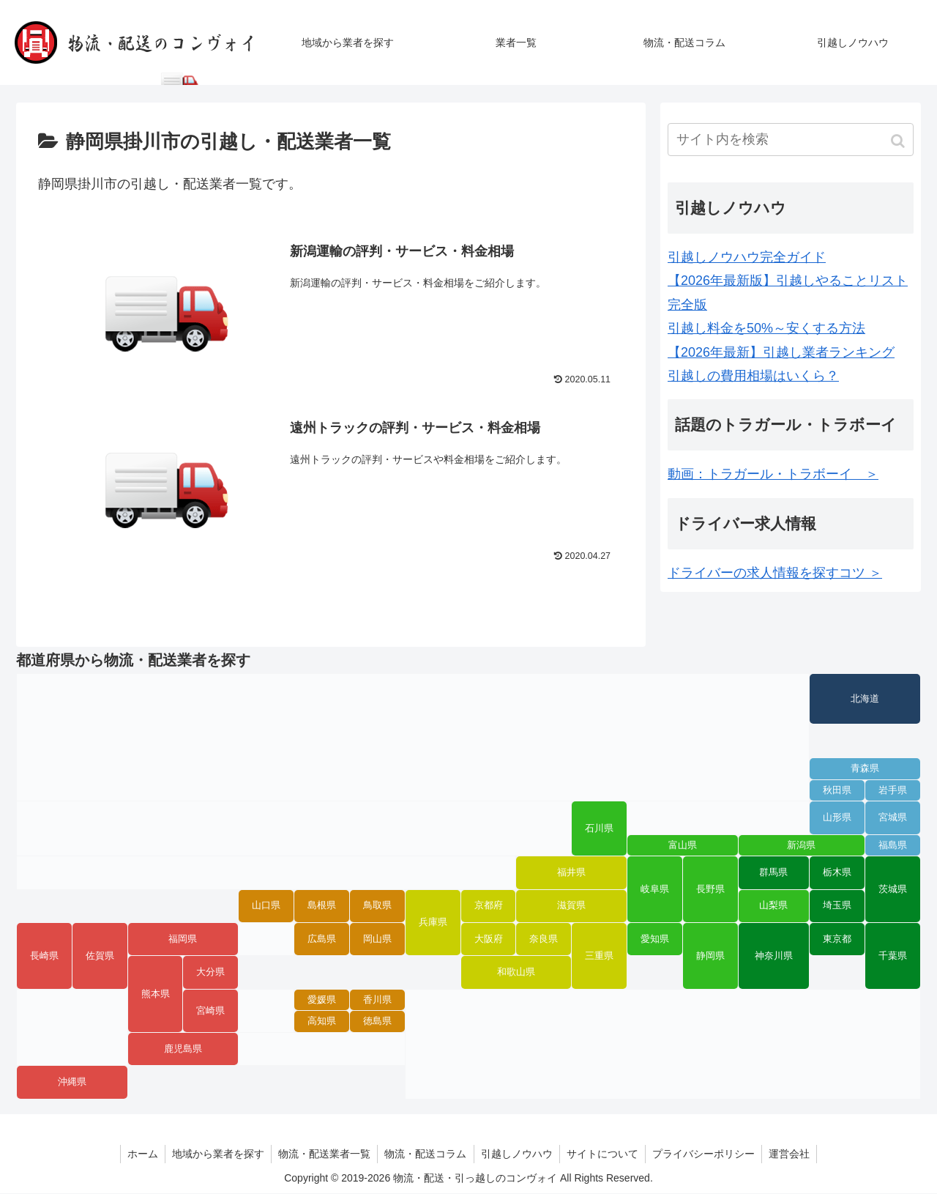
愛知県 (655, 939)
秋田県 (837, 790)
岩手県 (892, 790)
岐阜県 (655, 889)
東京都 (837, 939)
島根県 (321, 906)
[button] (899, 141)
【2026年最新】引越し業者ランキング (781, 352)
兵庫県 (433, 923)
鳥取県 (377, 906)
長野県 (710, 889)
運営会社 (794, 1154)
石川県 (599, 828)
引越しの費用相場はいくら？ (753, 375)
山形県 (837, 818)
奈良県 (543, 939)
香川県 (377, 1000)
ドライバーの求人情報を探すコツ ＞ (775, 573)
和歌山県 (516, 973)
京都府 (488, 906)
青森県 (865, 768)
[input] (791, 139)
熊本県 (155, 995)
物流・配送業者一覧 (323, 1154)
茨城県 (892, 889)
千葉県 (892, 956)
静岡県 (710, 956)
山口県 (266, 906)
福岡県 (182, 939)
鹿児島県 (183, 1050)
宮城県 (892, 818)
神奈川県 (774, 956)
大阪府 (488, 939)
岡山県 (377, 939)
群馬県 (773, 873)
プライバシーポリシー (707, 1154)
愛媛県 (321, 1000)
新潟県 (801, 845)
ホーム (138, 1154)
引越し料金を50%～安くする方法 (766, 328)
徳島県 (377, 1022)
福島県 (892, 845)
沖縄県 (72, 1083)
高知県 (321, 1022)
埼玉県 (837, 906)
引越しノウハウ (517, 1154)
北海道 (865, 699)
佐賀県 (100, 956)
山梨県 (773, 906)
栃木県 (837, 873)
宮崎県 (210, 1011)
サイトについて (605, 1154)
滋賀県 (571, 906)
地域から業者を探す (215, 1154)
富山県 (682, 845)
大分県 (210, 973)
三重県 (599, 956)
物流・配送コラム (425, 1154)
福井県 (571, 873)
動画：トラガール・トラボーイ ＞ (773, 474)
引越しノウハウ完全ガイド (747, 257)
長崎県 (44, 956)
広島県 (321, 939)
